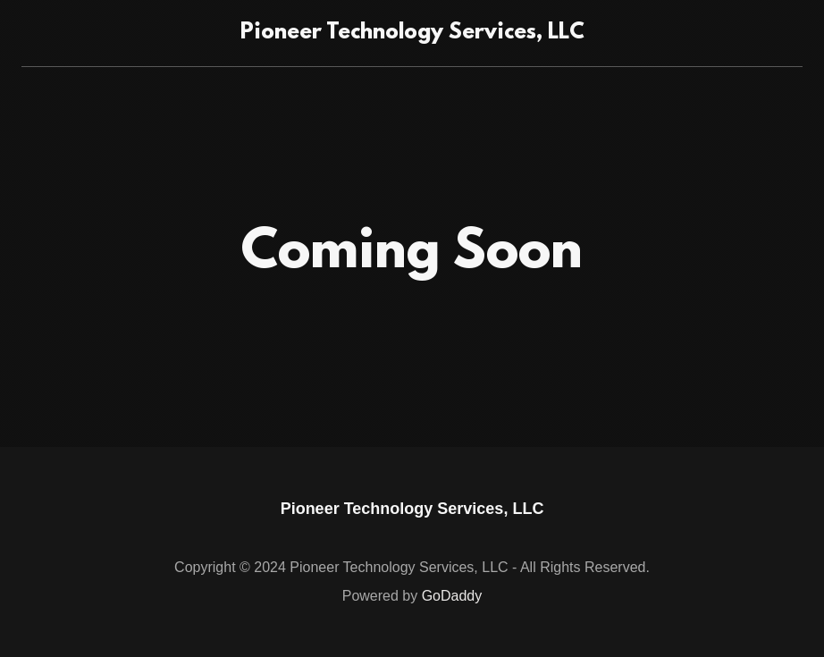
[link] (412, 33)
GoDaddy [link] (452, 595)
